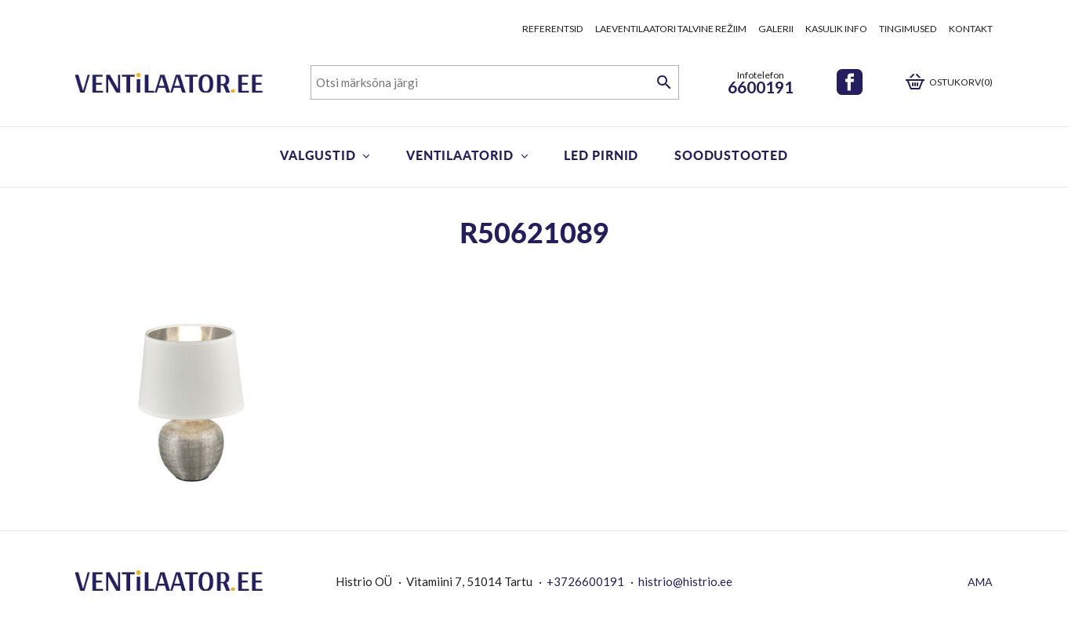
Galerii (776, 29)
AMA (980, 581)
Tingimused (908, 29)
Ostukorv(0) (961, 82)
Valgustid (317, 154)
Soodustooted (731, 154)
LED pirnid (601, 154)
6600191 (761, 87)
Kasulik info (836, 29)
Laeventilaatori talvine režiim (671, 29)
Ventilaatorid (459, 154)
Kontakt (971, 29)
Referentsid (552, 29)
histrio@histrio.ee (685, 581)
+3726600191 (585, 581)
